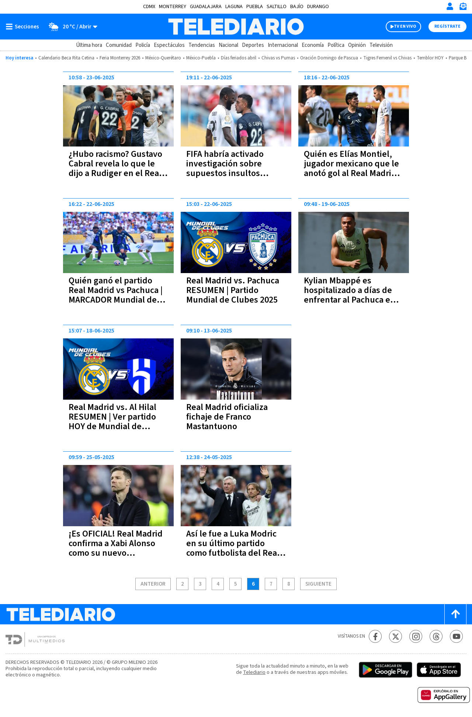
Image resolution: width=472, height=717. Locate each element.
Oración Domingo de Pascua (329, 58)
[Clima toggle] (70, 26)
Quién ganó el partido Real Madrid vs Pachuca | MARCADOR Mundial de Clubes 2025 (116, 295)
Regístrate (447, 26)
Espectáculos (169, 45)
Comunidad (119, 45)
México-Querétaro (163, 58)
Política (335, 45)
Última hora (89, 45)
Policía (142, 45)
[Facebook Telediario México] (375, 636)
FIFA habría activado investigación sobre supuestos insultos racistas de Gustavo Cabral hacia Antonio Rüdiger (225, 178)
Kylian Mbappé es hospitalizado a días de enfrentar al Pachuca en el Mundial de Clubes (349, 295)
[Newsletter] (462, 8)
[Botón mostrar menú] (24, 26)
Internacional (283, 45)
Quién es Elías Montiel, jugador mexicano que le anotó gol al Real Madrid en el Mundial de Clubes (351, 168)
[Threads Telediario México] (436, 636)
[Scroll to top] (455, 614)
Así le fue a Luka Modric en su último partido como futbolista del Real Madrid (233, 548)
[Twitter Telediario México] (395, 636)
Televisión (381, 45)
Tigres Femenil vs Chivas (387, 58)
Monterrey (172, 6)
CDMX (149, 6)
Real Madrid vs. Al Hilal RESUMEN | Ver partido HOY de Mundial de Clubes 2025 (112, 421)
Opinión (357, 45)
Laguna (234, 6)
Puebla (254, 6)
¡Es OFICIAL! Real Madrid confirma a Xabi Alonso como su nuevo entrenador (116, 548)
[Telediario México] (236, 26)
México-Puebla (201, 58)
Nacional (228, 45)
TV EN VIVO (405, 26)
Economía (313, 45)
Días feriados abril (238, 58)
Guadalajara (206, 6)
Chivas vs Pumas (278, 58)
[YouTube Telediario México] (456, 636)
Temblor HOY (430, 58)
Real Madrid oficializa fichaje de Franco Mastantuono (227, 417)
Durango (318, 6)
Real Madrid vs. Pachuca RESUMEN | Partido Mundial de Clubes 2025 (232, 290)
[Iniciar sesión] (450, 6)
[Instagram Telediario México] (415, 636)
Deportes (253, 45)
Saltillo (277, 6)
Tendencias (201, 45)
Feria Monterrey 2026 (120, 58)
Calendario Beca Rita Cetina (66, 58)
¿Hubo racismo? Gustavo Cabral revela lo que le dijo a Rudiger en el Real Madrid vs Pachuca (115, 168)
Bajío (296, 6)
